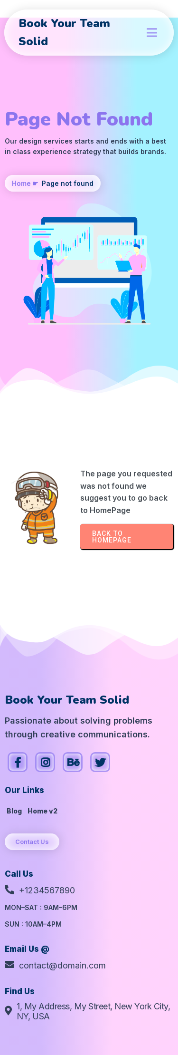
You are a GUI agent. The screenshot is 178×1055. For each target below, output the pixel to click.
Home (21, 183)
